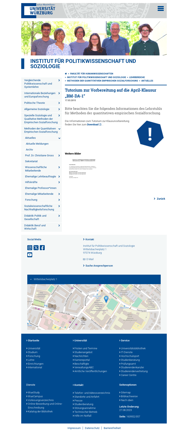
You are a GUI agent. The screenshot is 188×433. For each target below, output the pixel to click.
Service (124, 341)
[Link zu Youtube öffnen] (30, 254)
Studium (32, 352)
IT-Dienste (126, 352)
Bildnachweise (128, 396)
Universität (33, 348)
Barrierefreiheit (112, 428)
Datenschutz (92, 428)
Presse (77, 401)
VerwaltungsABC (83, 367)
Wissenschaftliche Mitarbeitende (36, 169)
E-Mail (90, 259)
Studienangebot (82, 352)
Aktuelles (30, 137)
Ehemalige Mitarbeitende (39, 193)
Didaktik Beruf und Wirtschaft (34, 227)
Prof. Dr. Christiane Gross (39, 155)
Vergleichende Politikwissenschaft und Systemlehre (38, 84)
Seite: (122, 416)
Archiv (29, 149)
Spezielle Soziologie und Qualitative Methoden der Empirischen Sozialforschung (41, 119)
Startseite (32, 341)
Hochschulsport (129, 356)
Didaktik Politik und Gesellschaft (35, 217)
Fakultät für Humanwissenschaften (91, 73)
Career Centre (127, 375)
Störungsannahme (84, 408)
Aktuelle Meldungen (37, 143)
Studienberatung (129, 360)
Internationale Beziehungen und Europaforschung (39, 95)
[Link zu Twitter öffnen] (36, 247)
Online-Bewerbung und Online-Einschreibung (44, 406)
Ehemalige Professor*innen (40, 188)
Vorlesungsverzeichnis (40, 400)
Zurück (160, 198)
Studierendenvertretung (133, 371)
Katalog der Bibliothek (39, 412)
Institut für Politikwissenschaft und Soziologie (83, 63)
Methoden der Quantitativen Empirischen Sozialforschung (41, 130)
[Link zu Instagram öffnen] (30, 247)
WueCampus (34, 396)
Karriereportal (81, 360)
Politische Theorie (34, 102)
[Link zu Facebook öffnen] (42, 247)
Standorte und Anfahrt (86, 397)
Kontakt (90, 239)
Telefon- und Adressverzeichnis (91, 393)
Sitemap (125, 393)
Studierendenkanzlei (131, 367)
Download (92, 124)
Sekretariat (31, 161)
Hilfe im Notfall (82, 416)
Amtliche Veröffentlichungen (90, 371)
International (34, 367)
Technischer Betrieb (85, 412)
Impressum (74, 428)
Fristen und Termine (85, 348)
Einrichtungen (34, 364)
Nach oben (126, 400)
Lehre (30, 360)
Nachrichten (80, 356)
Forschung (31, 199)
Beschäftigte (81, 364)
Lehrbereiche (137, 77)
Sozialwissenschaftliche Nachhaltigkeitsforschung (39, 207)
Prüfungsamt (127, 364)
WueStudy (33, 393)
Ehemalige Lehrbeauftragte (40, 176)
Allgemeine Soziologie (36, 109)
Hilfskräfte (31, 182)
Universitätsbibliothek (132, 348)
